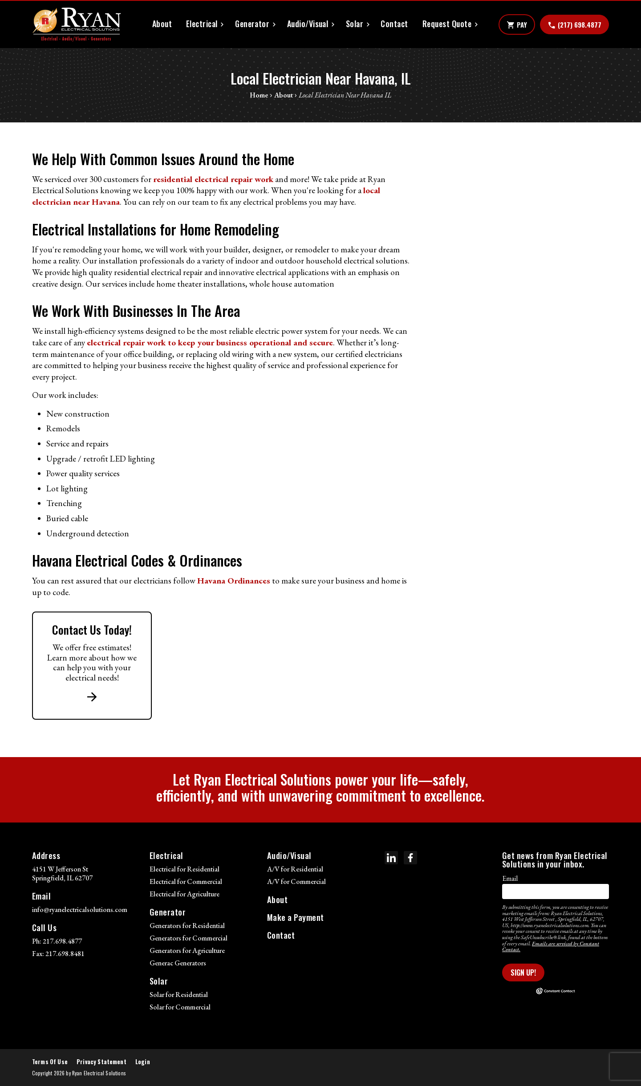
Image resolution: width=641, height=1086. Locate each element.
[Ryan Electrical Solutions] (76, 24)
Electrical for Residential (184, 869)
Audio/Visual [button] (308, 23)
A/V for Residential (295, 869)
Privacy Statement (101, 1062)
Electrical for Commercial (186, 881)
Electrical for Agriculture (184, 894)
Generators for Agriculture (187, 950)
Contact (394, 23)
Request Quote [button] (446, 23)
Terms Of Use (50, 1062)
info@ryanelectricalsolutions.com (79, 909)
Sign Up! (523, 972)
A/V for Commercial (296, 881)
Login (142, 1062)
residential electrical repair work (213, 179)
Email (510, 878)
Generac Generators (178, 963)
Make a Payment (295, 917)
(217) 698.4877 (574, 25)
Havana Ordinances (233, 580)
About (162, 23)
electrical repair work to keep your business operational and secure (210, 342)
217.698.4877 (62, 941)
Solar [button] (354, 23)
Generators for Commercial (188, 938)
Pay (517, 25)
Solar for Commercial (180, 1007)
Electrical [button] (202, 23)
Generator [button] (252, 23)
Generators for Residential (187, 925)
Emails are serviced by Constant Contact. (550, 946)
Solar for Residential (179, 994)
